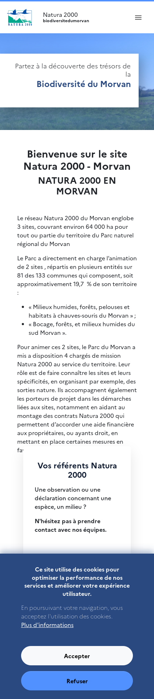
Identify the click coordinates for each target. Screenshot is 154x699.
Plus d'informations (47, 634)
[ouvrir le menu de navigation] (138, 17)
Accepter (77, 665)
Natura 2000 (83, 17)
